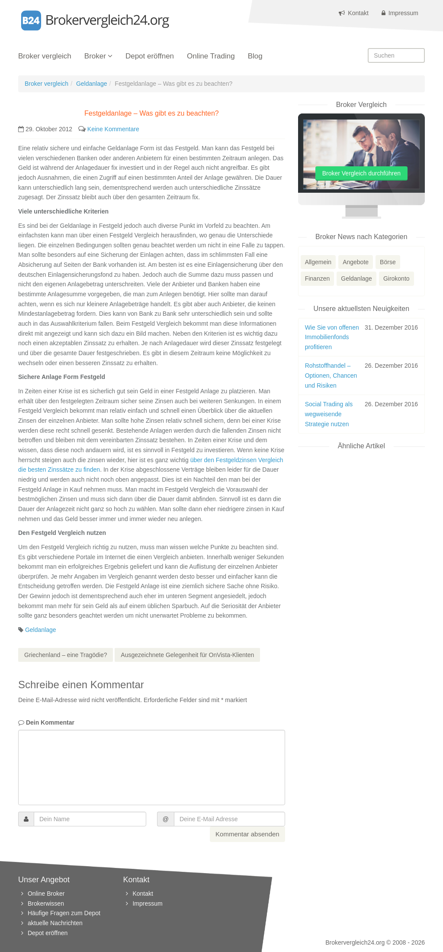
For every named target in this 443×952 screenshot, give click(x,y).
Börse (388, 262)
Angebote (356, 262)
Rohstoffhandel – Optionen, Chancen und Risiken (331, 375)
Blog (255, 56)
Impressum (400, 13)
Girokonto (396, 278)
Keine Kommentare (113, 129)
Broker (95, 56)
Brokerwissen (46, 903)
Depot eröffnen (149, 56)
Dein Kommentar (46, 722)
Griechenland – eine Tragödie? (65, 654)
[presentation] (84, 843)
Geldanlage (91, 83)
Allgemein (318, 262)
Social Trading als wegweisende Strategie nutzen (329, 414)
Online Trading (211, 56)
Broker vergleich (44, 56)
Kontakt (353, 13)
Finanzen (317, 278)
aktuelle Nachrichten (55, 923)
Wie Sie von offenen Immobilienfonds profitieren (332, 337)
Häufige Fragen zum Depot (64, 913)
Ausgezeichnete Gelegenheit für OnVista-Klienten (187, 654)
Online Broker (46, 893)
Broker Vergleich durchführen (361, 173)
